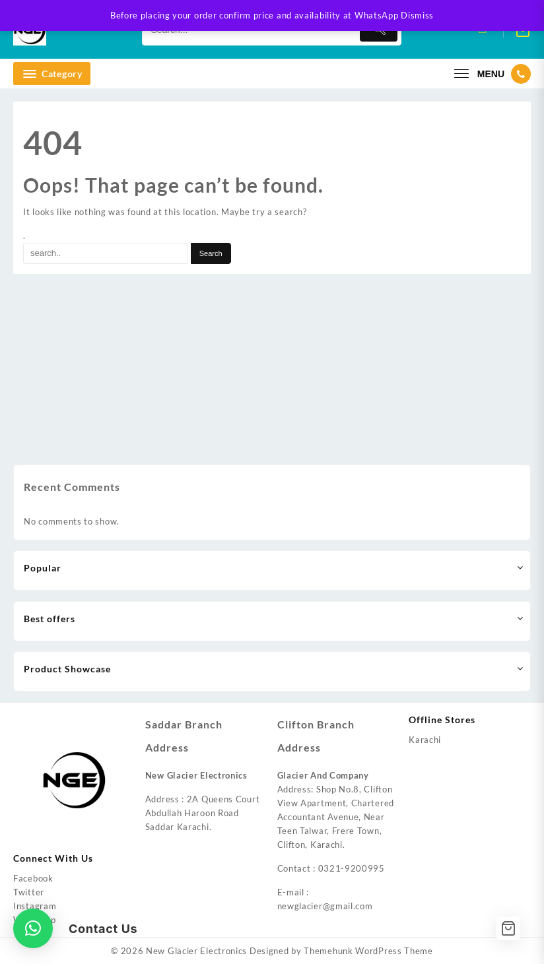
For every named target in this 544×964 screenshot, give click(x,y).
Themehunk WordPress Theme (368, 951)
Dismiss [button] (417, 15)
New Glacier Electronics (196, 951)
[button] (33, 928)
